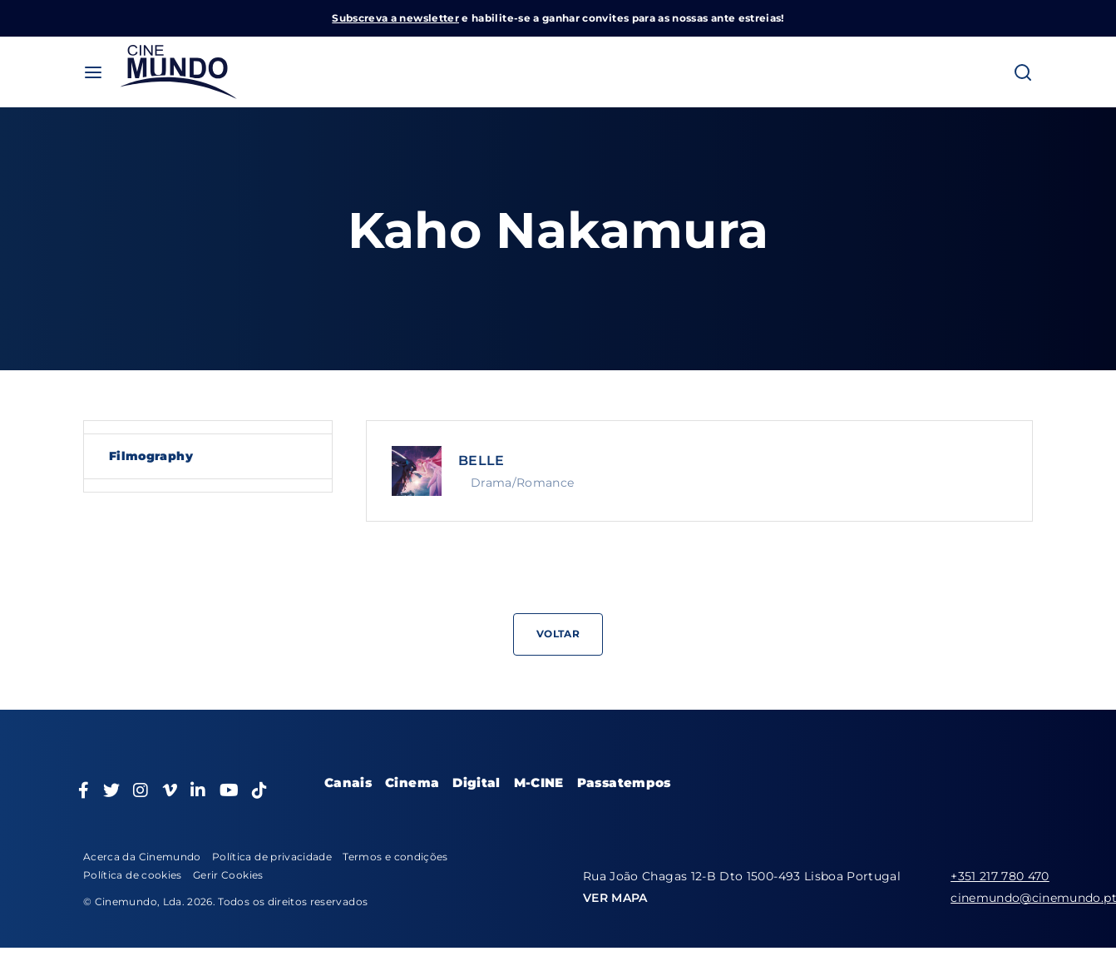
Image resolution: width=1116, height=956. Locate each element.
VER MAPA (615, 897)
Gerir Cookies (228, 875)
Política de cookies (132, 875)
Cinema (412, 782)
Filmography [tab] (151, 455)
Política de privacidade (272, 856)
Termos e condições (395, 856)
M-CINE (539, 782)
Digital (476, 782)
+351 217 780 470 (1000, 876)
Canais (348, 782)
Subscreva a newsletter (395, 18)
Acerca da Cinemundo (142, 856)
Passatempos (624, 782)
